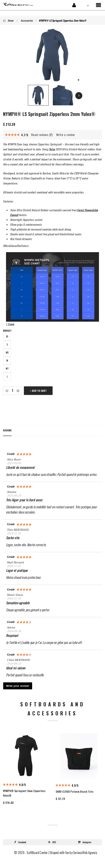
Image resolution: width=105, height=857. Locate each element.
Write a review (65, 134)
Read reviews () (42, 134)
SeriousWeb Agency (85, 852)
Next (78, 95)
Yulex (52, 149)
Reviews (7, 430)
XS (7, 336)
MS (7, 352)
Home (8, 20)
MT (7, 368)
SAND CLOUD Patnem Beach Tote (74, 811)
